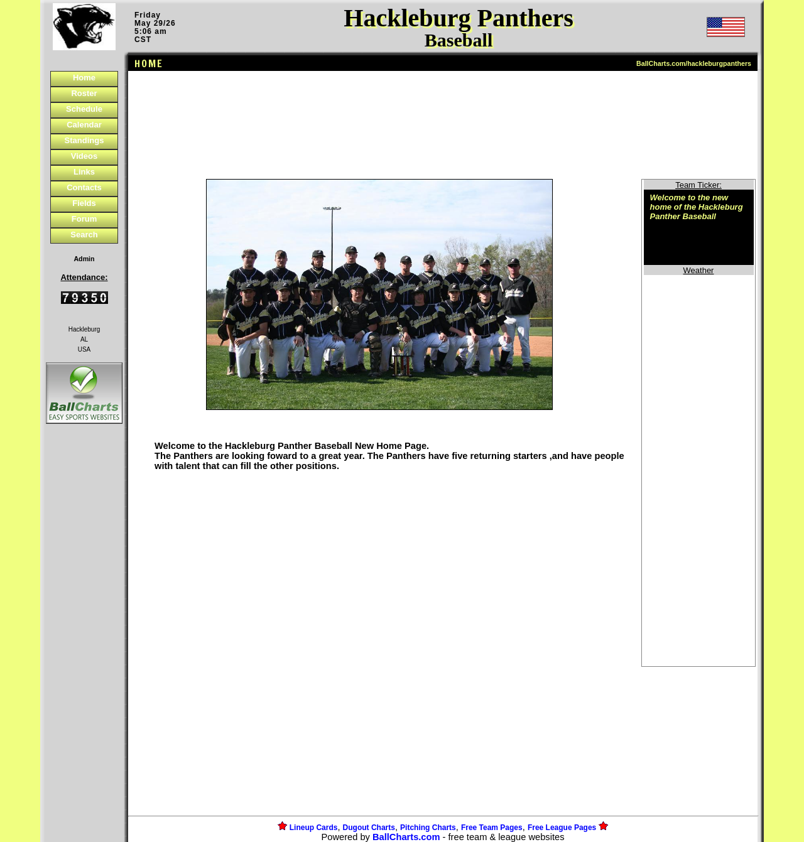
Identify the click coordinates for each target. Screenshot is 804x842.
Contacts (84, 187)
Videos (84, 156)
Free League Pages (562, 827)
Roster (84, 93)
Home (84, 77)
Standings (84, 140)
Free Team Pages (492, 827)
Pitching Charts (428, 827)
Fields (84, 203)
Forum (84, 219)
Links (84, 171)
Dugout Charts (369, 827)
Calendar (84, 124)
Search (83, 234)
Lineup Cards (314, 827)
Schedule (84, 109)
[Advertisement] (84, 643)
